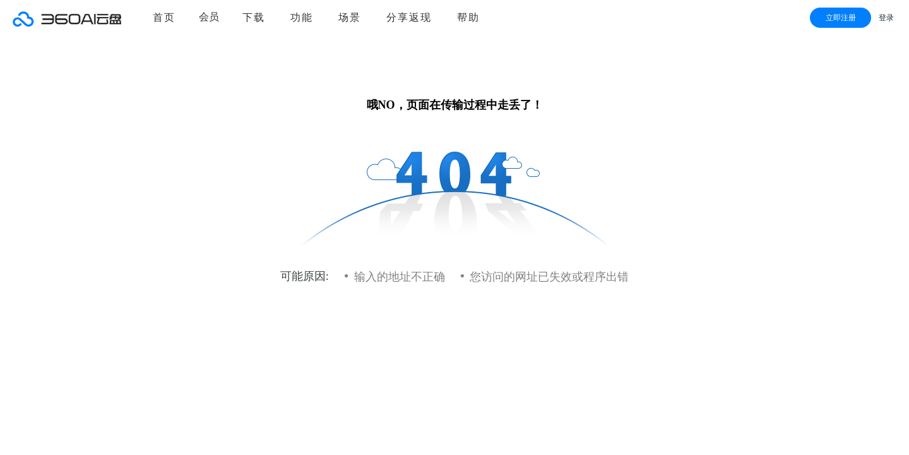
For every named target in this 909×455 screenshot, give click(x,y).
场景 (349, 17)
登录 (886, 17)
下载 (253, 17)
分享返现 (409, 17)
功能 (301, 17)
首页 (164, 17)
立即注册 (841, 17)
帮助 (468, 17)
